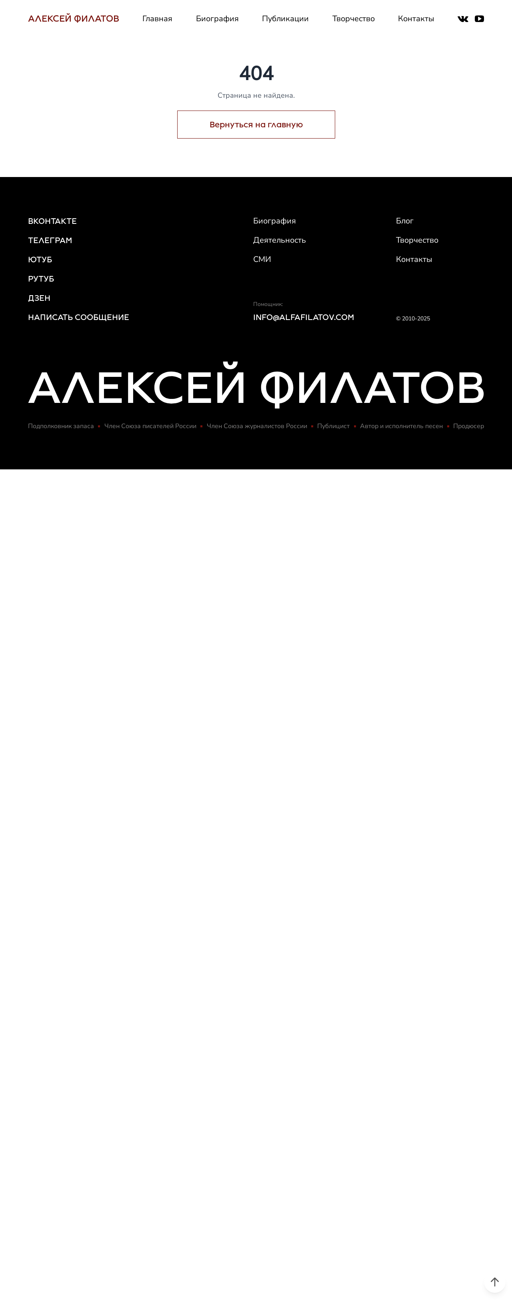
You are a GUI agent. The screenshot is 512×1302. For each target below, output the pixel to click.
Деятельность (279, 240)
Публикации (285, 18)
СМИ (262, 259)
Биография (217, 18)
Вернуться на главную (256, 124)
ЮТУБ (40, 259)
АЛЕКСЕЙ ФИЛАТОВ (73, 18)
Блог (405, 220)
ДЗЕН (39, 298)
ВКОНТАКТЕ (52, 221)
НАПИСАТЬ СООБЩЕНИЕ (78, 317)
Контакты (416, 18)
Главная (157, 18)
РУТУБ (41, 279)
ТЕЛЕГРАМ (50, 240)
